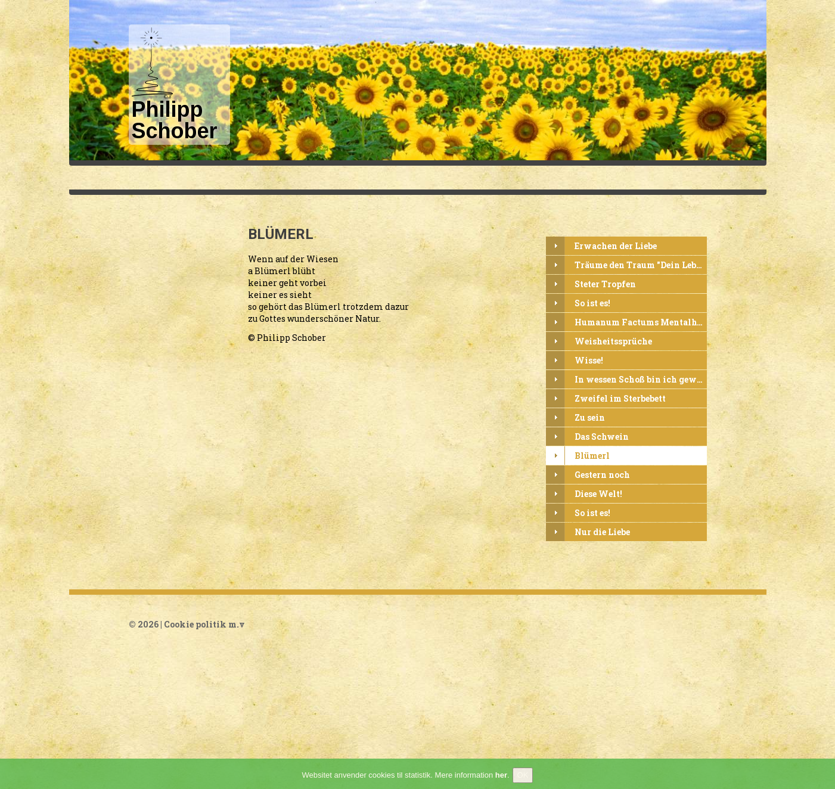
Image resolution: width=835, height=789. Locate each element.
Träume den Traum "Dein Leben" (641, 265)
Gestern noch (602, 475)
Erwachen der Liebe (616, 246)
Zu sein (590, 418)
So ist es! (592, 303)
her (501, 777)
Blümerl (592, 456)
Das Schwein (602, 437)
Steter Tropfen (605, 284)
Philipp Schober (332, 177)
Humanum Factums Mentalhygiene (641, 322)
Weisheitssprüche (613, 341)
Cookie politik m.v (204, 624)
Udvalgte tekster (509, 177)
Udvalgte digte (595, 177)
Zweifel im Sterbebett (620, 399)
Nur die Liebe (602, 532)
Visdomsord (671, 177)
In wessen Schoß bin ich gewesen (641, 380)
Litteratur (736, 177)
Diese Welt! (598, 494)
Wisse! (589, 360)
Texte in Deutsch (420, 177)
